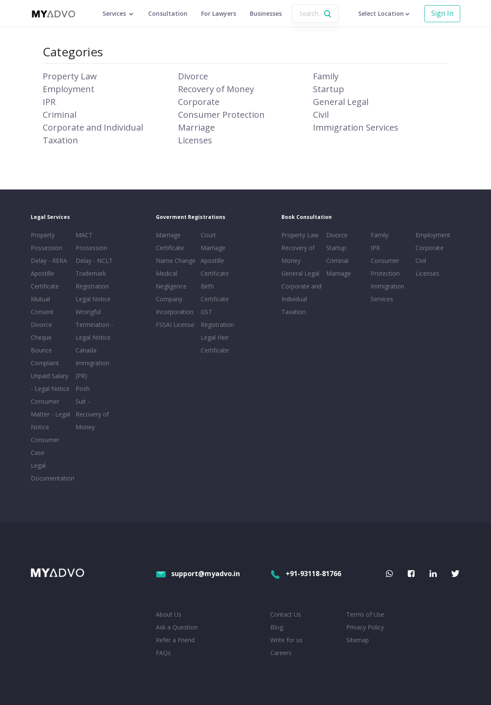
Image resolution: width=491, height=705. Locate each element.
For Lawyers (218, 13)
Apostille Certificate (45, 279)
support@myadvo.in (198, 573)
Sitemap (357, 640)
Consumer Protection (221, 114)
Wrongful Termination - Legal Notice (94, 324)
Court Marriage (213, 241)
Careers (281, 653)
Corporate (198, 102)
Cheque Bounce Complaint (45, 350)
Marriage (196, 127)
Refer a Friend (175, 640)
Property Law (70, 76)
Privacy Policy (365, 627)
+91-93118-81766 (305, 573)
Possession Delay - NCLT (94, 254)
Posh (83, 389)
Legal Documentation (51, 471)
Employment (68, 89)
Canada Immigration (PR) (92, 363)
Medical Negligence (171, 279)
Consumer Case (45, 446)
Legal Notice (93, 299)
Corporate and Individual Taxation (301, 299)
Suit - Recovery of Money (92, 414)
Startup (328, 89)
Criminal (59, 114)
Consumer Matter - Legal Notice (50, 414)
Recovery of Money (216, 89)
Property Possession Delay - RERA (49, 248)
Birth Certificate (215, 292)
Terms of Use (365, 614)
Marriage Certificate (170, 241)
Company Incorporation (174, 305)
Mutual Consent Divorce (42, 312)
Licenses (195, 140)
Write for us (286, 640)
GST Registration (217, 318)
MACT (84, 235)
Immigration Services (355, 127)
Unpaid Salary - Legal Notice (50, 382)
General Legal (340, 102)
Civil (321, 114)
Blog (276, 627)
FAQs (163, 653)
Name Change (176, 260)
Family (326, 76)
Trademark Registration (92, 279)
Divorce (193, 76)
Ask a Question (177, 627)
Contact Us (285, 614)
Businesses (266, 13)
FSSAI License (175, 324)
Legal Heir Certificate (215, 343)
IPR (49, 102)
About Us (168, 614)
